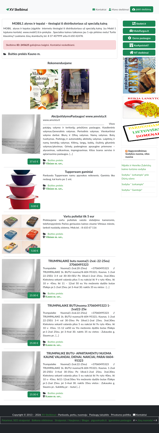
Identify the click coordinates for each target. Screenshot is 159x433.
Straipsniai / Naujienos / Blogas (72, 420)
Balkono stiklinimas (42, 420)
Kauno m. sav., (53, 296)
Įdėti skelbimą (141, 9)
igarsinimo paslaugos (120, 420)
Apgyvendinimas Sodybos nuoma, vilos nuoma (137, 153)
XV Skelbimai (17, 9)
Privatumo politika (121, 414)
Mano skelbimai (119, 9)
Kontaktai (99, 9)
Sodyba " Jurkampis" (133, 184)
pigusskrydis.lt (99, 420)
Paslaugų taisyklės (99, 414)
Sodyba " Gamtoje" (132, 189)
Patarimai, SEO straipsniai (16, 420)
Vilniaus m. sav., (54, 163)
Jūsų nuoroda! (145, 420)
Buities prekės (55, 160)
